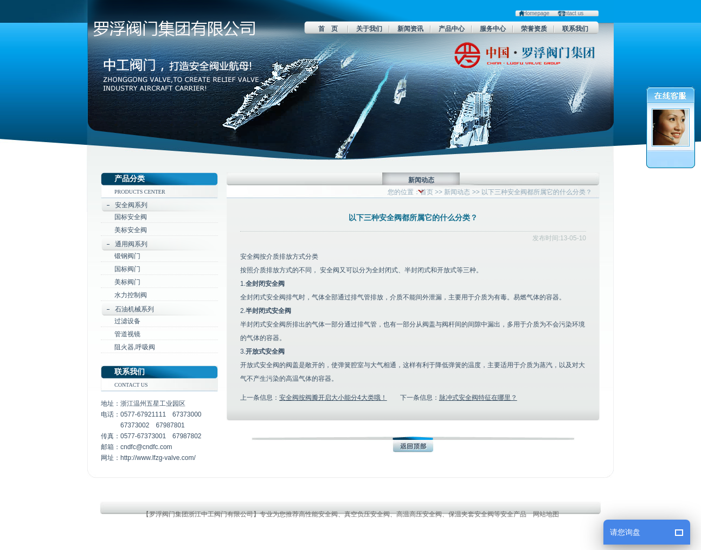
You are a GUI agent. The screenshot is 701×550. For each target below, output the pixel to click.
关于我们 (369, 29)
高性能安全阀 (318, 514)
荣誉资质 (534, 29)
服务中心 (493, 29)
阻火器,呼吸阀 (134, 347)
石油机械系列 (134, 309)
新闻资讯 (410, 29)
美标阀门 (127, 282)
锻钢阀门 (127, 256)
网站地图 (546, 514)
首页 (426, 192)
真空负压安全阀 (367, 514)
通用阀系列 (131, 244)
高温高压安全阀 (419, 514)
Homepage (536, 13)
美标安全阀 (130, 230)
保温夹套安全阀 (471, 514)
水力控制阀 (130, 295)
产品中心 (452, 29)
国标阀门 (127, 269)
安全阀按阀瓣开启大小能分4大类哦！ (333, 397)
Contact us (570, 13)
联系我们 (575, 29)
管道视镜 (127, 334)
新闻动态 (457, 192)
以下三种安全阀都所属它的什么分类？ (536, 192)
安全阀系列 (131, 205)
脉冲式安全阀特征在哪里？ (478, 397)
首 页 (328, 29)
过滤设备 (127, 321)
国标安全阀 (130, 217)
